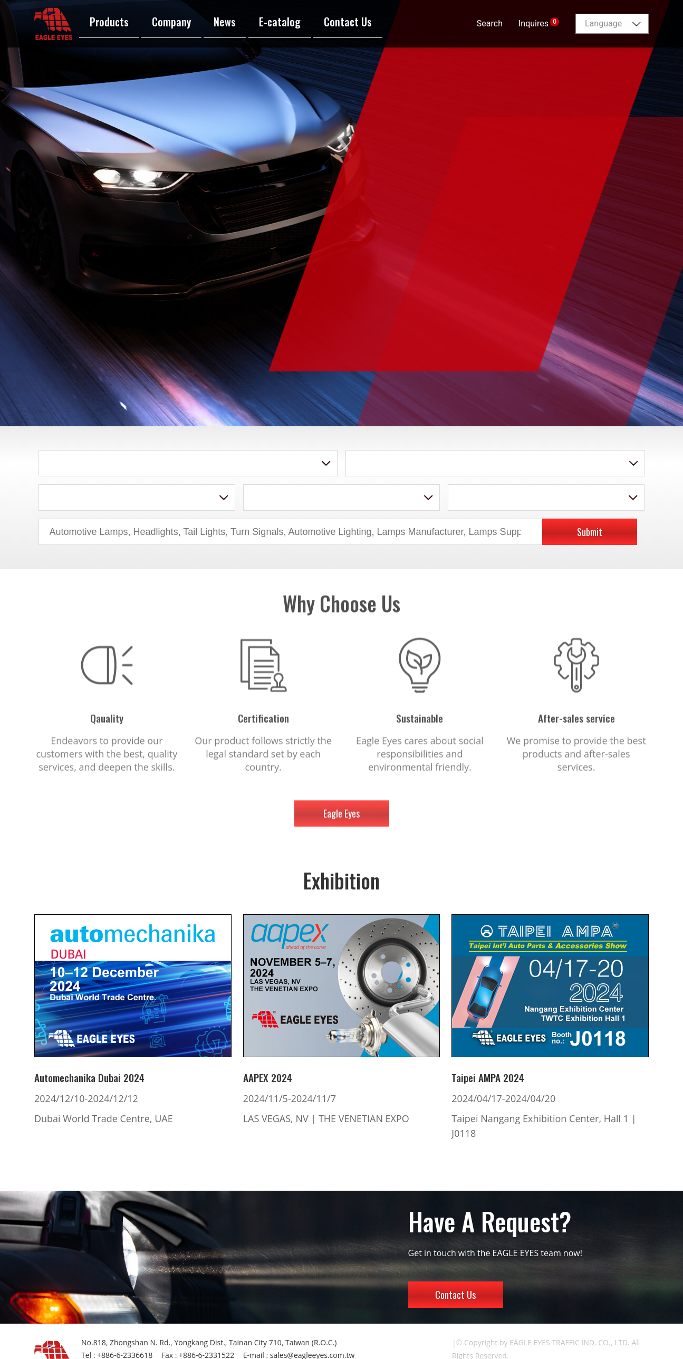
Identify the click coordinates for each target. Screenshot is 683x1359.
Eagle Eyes (341, 820)
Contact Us (455, 1294)
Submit (589, 532)
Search (490, 23)
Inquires (538, 22)
